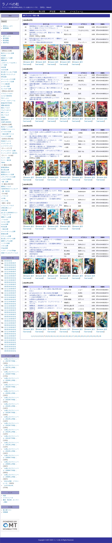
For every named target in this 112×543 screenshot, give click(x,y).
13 (60, 336)
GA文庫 (3, 67)
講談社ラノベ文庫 (6, 58)
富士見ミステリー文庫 (8, 238)
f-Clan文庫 (4, 248)
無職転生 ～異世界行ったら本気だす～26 (43, 306)
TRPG (3, 162)
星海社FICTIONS (6, 103)
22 (88, 336)
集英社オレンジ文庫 (7, 174)
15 (67, 336)
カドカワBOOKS (6, 96)
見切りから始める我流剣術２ (38, 203)
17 (73, 336)
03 (7, 261)
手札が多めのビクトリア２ (38, 248)
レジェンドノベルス (7, 205)
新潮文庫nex (5, 167)
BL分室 (42, 11)
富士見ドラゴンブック (8, 74)
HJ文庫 (3, 55)
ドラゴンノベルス (6, 93)
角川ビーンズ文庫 (6, 127)
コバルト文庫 (5, 222)
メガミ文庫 (4, 246)
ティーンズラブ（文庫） (9, 151)
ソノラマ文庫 (5, 243)
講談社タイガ (5, 172)
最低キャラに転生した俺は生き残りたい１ (43, 77)
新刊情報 (6, 38)
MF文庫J (4, 77)
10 (9, 263)
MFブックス (7, 36)
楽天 (32, 62)
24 (94, 336)
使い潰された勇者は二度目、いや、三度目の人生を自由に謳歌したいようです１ (45, 137)
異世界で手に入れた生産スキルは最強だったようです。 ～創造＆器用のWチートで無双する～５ (45, 155)
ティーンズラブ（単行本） (9, 153)
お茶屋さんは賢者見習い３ (38, 299)
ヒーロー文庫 (5, 86)
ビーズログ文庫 (6, 131)
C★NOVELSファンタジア (9, 189)
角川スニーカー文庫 (7, 53)
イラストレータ (8, 498)
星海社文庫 (4, 234)
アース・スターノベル (8, 100)
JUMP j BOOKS (6, 122)
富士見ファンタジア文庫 (9, 72)
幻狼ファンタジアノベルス (9, 253)
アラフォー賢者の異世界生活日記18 (40, 42)
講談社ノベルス (6, 186)
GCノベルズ (5, 115)
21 (85, 336)
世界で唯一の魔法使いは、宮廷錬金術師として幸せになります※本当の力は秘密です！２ (45, 147)
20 (82, 336)
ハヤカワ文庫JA (6, 179)
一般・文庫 (4, 182)
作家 (4, 495)
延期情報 (6, 28)
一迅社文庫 (4, 229)
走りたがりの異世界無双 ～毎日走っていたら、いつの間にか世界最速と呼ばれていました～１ (45, 80)
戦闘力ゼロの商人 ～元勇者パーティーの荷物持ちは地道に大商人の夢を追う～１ (45, 240)
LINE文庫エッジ (6, 208)
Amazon (27, 62)
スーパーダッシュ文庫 (8, 231)
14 (63, 336)
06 (5, 265)
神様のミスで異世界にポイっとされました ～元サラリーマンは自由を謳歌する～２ (45, 141)
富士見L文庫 (5, 170)
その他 (3, 198)
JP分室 (52, 11)
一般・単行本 (5, 191)
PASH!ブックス (6, 141)
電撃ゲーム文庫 (6, 217)
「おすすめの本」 (8, 485)
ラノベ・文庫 (5, 158)
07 (15, 263)
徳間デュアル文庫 (6, 241)
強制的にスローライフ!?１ (37, 30)
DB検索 (5, 512)
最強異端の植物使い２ (36, 144)
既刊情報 (6, 40)
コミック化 (4, 201)
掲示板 (63, 11)
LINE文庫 (4, 210)
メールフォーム (76, 11)
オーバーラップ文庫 (7, 81)
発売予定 (6, 42)
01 (11, 261)
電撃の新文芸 (5, 105)
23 (91, 336)
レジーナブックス (6, 146)
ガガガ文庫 (4, 70)
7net (24, 64)
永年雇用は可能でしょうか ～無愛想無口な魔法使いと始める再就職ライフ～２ (45, 296)
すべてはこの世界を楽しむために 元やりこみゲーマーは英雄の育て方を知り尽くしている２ (45, 195)
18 (76, 336)
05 (7, 265)
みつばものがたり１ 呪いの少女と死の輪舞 (43, 293)
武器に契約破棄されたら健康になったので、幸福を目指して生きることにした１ (45, 191)
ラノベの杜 (10, 4)
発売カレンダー (8, 26)
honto (28, 64)
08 (13, 263)
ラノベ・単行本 (6, 160)
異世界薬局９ (33, 254)
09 (11, 263)
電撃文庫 (4, 60)
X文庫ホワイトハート (8, 129)
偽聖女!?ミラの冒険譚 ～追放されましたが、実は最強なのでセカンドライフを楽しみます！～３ (45, 206)
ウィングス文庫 (6, 136)
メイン (32, 11)
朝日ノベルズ (5, 108)
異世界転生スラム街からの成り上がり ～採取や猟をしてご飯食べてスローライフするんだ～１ (45, 27)
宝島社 (3, 117)
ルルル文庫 (4, 224)
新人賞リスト (7, 510)
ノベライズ (4, 196)
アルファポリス (6, 110)
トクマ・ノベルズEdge (8, 250)
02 (9, 261)
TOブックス (5, 98)
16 (70, 336)
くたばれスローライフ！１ (38, 75)
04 (5, 261)
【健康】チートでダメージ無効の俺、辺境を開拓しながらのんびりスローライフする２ (45, 92)
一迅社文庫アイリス (7, 134)
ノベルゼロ (4, 219)
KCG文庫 (4, 227)
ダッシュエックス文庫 (8, 79)
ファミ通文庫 (5, 84)
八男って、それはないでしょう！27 (40, 256)
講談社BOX (4, 120)
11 (7, 263)
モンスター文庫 (6, 89)
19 (79, 336)
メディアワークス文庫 (8, 177)
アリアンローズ (6, 143)
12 (5, 263)
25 (97, 336)
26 (100, 336)
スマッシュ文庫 (6, 236)
